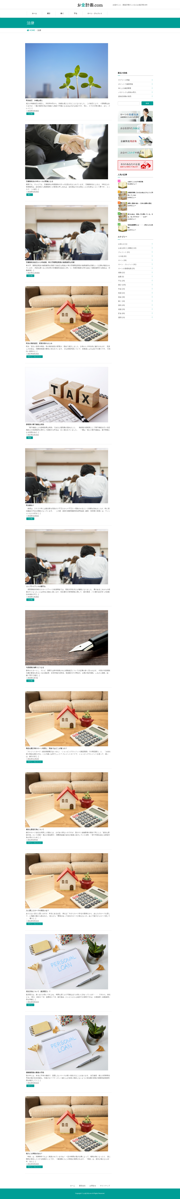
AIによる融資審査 (124, 88)
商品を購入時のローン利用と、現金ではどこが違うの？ (46, 748)
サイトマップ (105, 1186)
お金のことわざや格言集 (135, 182)
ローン (30, 1005)
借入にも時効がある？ (34, 1153)
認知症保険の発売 (124, 96)
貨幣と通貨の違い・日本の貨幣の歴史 (140, 203)
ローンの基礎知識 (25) (126, 268)
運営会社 (82, 1186)
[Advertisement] (135, 53)
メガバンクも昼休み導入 (127, 92)
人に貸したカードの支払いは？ (37, 910)
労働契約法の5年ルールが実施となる (39, 181)
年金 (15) (121, 289)
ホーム (72, 1186)
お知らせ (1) (122, 244)
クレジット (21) (124, 252)
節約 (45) (121, 305)
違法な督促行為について (35, 829)
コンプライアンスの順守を (36, 586)
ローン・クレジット (34, 356)
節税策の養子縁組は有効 (35, 424)
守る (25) (121, 281)
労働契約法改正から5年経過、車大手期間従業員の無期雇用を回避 (50, 262)
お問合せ (93, 1186)
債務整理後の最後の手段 (35, 1072)
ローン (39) (122, 260)
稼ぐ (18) (121, 301)
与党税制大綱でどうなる (35, 667)
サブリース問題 (124, 80)
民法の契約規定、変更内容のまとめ (39, 343)
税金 (29, 438)
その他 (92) (122, 256)
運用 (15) (121, 317)
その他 (30, 114)
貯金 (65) (121, 313)
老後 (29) (121, 309)
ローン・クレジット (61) (127, 264)
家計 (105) (122, 285)
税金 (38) (121, 297)
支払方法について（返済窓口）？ (38, 991)
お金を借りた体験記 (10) (127, 248)
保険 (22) (121, 272)
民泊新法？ (30, 505)
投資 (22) (121, 293)
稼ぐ (29, 194)
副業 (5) (121, 277)
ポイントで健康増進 (125, 84)
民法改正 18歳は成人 (34, 100)
